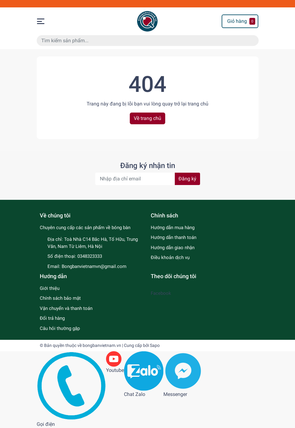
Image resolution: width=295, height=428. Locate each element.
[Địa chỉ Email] (147, 179)
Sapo (155, 345)
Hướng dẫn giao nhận (173, 247)
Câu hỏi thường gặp (60, 328)
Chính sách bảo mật (60, 298)
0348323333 (89, 256)
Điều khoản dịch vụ (170, 257)
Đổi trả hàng (52, 318)
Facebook (161, 293)
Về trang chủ (147, 118)
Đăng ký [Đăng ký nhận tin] (187, 179)
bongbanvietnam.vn (102, 345)
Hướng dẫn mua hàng (173, 227)
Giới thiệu (49, 288)
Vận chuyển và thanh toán (66, 308)
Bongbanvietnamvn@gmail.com (94, 266)
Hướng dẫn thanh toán (173, 237)
